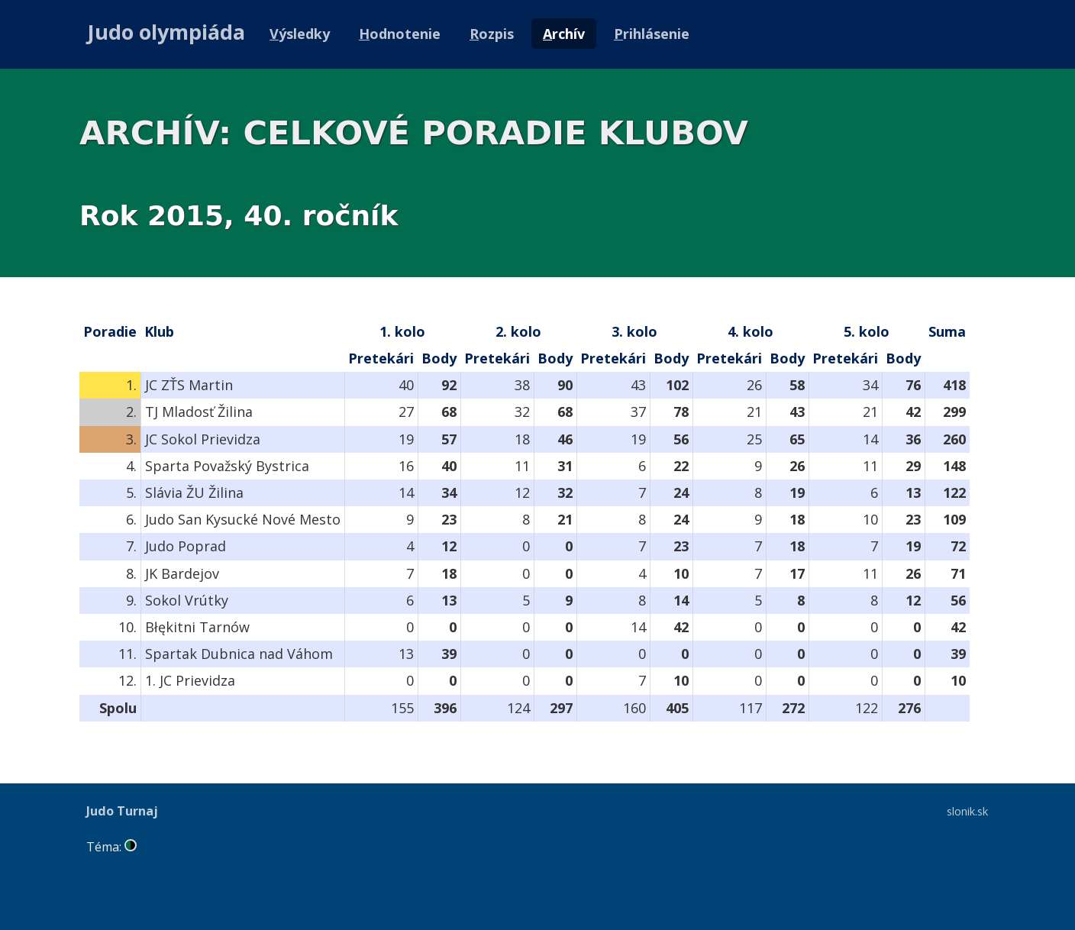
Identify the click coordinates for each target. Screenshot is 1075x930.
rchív (564, 33)
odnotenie (400, 33)
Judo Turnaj (122, 810)
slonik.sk (967, 811)
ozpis (492, 33)
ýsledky (300, 33)
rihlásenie (651, 33)
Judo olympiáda (166, 32)
